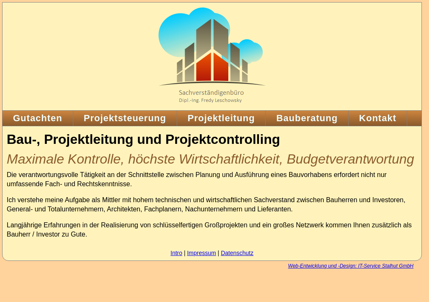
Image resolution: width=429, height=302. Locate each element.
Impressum (201, 253)
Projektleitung (221, 118)
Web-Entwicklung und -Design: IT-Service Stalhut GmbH (350, 266)
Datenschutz (237, 253)
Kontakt (377, 118)
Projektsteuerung (125, 118)
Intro (176, 253)
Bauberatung (307, 118)
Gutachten (37, 118)
